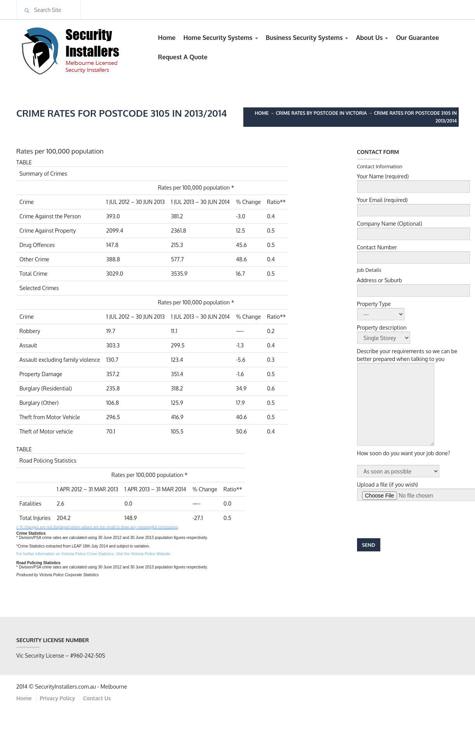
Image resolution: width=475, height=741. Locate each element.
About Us (372, 37)
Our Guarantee (417, 37)
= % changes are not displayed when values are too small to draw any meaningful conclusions (97, 527)
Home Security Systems (220, 37)
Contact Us (97, 698)
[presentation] (416, 519)
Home (166, 37)
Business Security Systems (307, 37)
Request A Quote (183, 57)
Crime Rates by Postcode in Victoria (321, 113)
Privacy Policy (57, 698)
